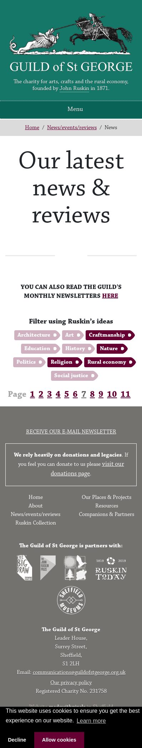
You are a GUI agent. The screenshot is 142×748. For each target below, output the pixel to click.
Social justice (71, 375)
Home (32, 127)
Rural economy (106, 362)
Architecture (33, 335)
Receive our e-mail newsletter (71, 431)
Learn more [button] (91, 721)
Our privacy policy (71, 682)
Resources (106, 505)
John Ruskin (74, 88)
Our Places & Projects (106, 497)
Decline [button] (17, 740)
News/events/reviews (72, 127)
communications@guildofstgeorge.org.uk (79, 672)
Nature (109, 348)
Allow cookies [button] (59, 740)
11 (126, 394)
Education (37, 348)
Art (69, 335)
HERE (110, 296)
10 (112, 394)
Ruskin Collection (35, 523)
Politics (26, 362)
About (36, 505)
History (75, 348)
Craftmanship (107, 335)
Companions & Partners (106, 514)
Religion (61, 362)
